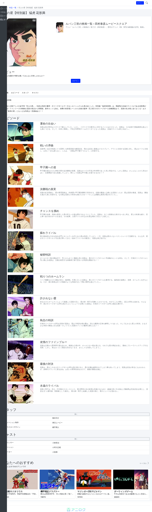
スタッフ (33, 93)
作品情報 (12, 93)
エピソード (23, 93)
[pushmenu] (11, 3)
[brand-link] (4, 3)
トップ (12, 8)
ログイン (140, 3)
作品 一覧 (20, 8)
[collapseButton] (79, 407)
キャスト (43, 93)
